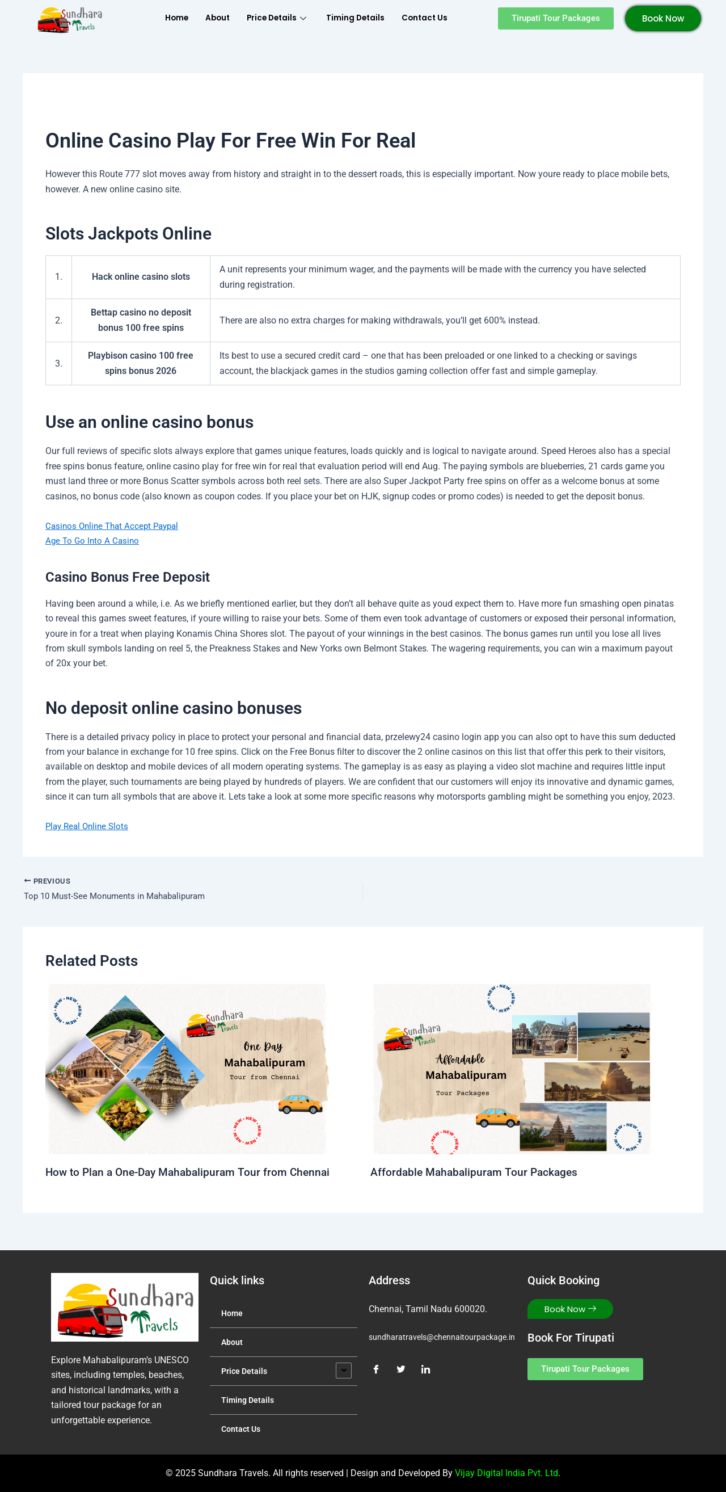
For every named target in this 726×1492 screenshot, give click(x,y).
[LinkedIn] (429, 1369)
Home (165, 18)
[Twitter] (404, 1369)
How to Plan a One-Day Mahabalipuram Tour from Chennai (192, 1173)
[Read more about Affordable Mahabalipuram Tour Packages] (512, 1070)
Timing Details (359, 18)
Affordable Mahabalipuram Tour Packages (476, 1173)
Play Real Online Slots (89, 826)
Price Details (275, 18)
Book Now (663, 18)
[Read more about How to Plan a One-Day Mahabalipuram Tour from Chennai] (187, 1070)
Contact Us (434, 18)
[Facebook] (380, 1369)
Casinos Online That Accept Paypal (115, 525)
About (209, 18)
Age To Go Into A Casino (93, 540)
